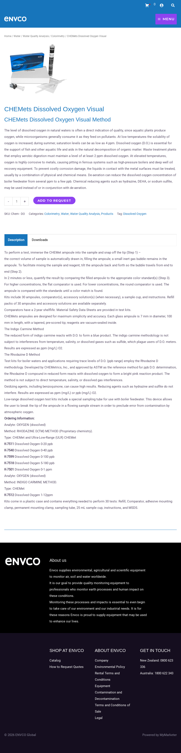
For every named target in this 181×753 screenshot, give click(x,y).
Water (17, 36)
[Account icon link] (162, 5)
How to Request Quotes (66, 667)
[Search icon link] (173, 6)
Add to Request (54, 200)
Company (101, 660)
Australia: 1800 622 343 (156, 673)
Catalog (55, 660)
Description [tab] (16, 240)
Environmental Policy (110, 667)
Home (7, 36)
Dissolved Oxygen (134, 213)
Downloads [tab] (40, 240)
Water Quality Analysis (36, 36)
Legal (99, 718)
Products (107, 213)
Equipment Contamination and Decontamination (108, 692)
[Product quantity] (16, 201)
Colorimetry (58, 36)
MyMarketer (168, 735)
